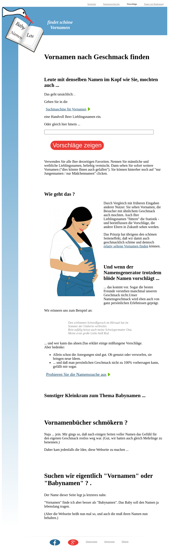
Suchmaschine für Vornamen (66, 109)
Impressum (109, 541)
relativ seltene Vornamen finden (126, 246)
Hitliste (125, 541)
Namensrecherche (111, 4)
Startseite (91, 4)
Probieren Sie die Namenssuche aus (76, 374)
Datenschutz (91, 541)
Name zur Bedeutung (154, 4)
